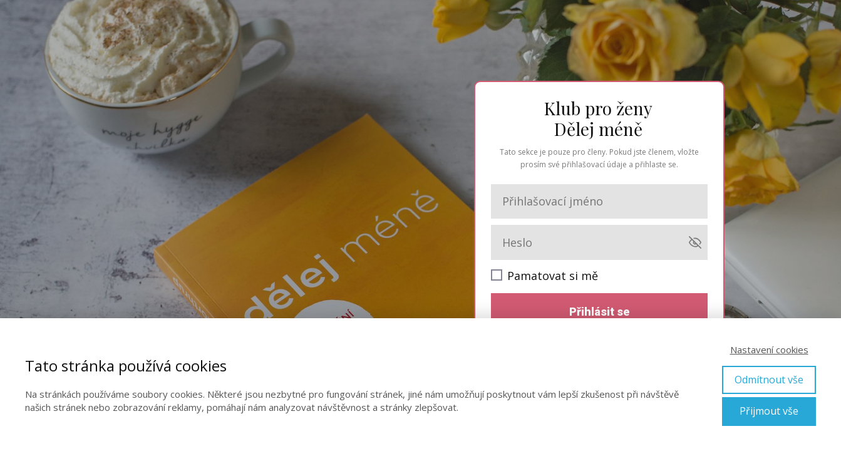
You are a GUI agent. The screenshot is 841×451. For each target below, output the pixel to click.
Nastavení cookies (769, 349)
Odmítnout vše (769, 379)
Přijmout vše (769, 411)
